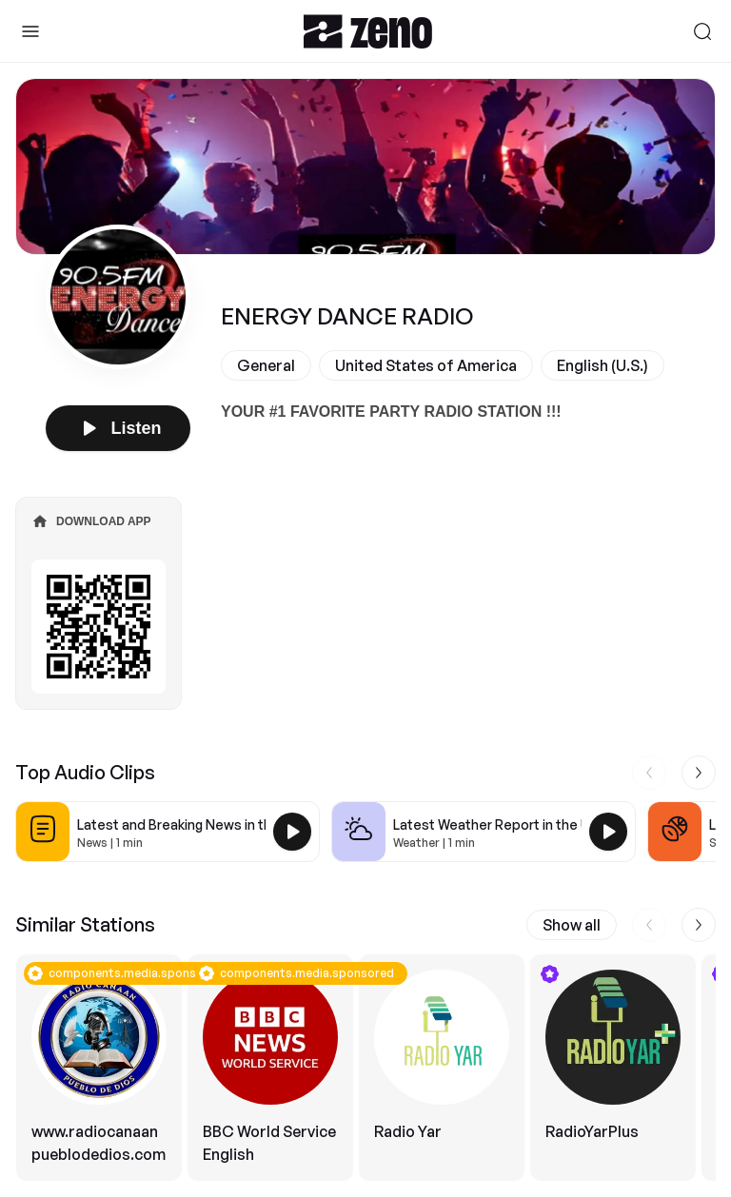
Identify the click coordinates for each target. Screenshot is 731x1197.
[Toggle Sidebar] (30, 31)
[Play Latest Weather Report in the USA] (608, 832)
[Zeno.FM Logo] (368, 31)
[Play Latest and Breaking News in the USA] (292, 832)
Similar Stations (85, 924)
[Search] (702, 31)
